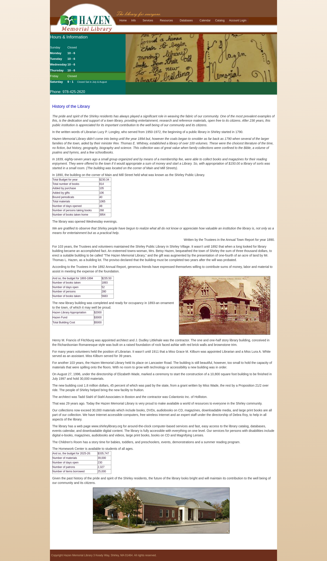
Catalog (219, 20)
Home (123, 20)
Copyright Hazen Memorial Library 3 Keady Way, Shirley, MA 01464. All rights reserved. (103, 555)
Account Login (237, 20)
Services (148, 20)
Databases (186, 20)
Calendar (205, 20)
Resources (166, 20)
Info (133, 20)
